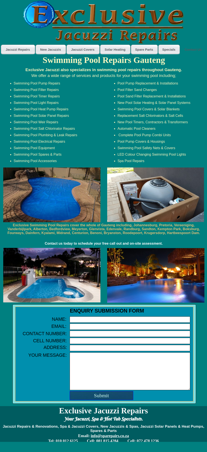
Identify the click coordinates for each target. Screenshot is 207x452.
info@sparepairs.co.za (110, 435)
